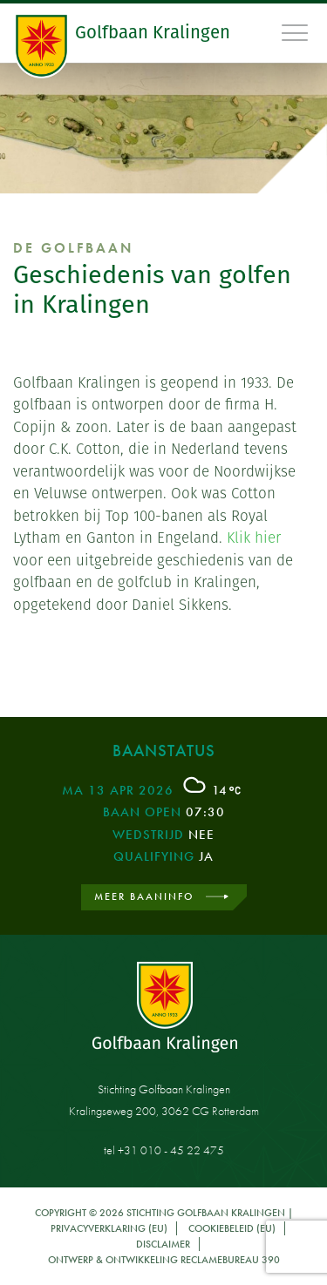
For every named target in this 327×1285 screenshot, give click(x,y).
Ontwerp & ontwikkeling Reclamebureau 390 (164, 1260)
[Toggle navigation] (295, 32)
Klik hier (254, 537)
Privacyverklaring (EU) (109, 1228)
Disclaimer (163, 1244)
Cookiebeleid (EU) (232, 1228)
